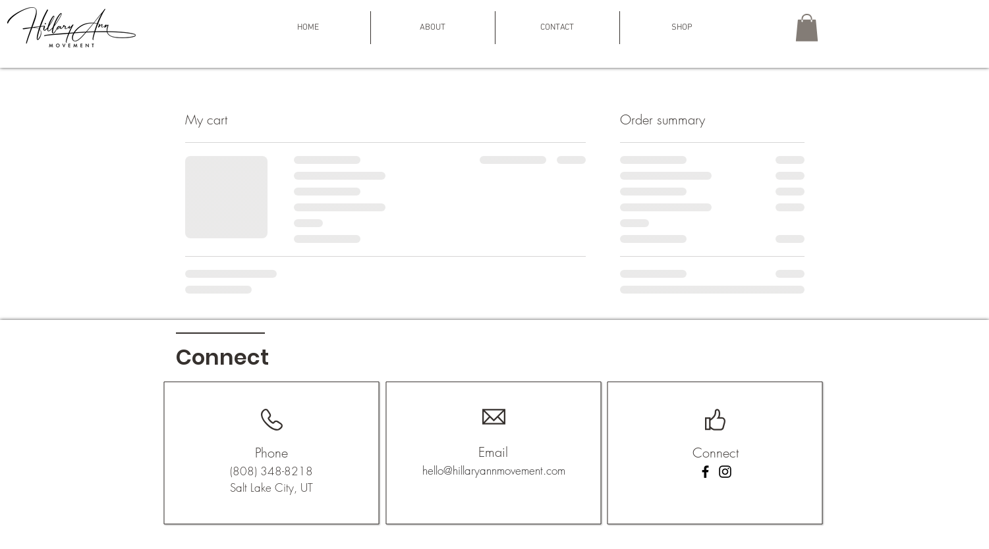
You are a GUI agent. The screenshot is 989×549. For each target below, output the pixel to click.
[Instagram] (725, 471)
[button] (433, 27)
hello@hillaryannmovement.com (493, 470)
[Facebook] (705, 471)
